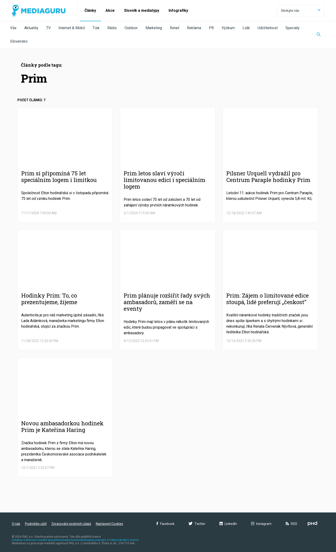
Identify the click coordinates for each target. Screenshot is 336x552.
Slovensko (19, 41)
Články (90, 10)
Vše (13, 28)
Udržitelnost (268, 28)
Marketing (154, 28)
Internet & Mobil (71, 28)
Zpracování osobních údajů (71, 523)
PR (211, 28)
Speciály (292, 28)
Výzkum (228, 28)
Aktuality (31, 28)
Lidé (246, 28)
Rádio (112, 28)
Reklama (194, 28)
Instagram (261, 524)
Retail (174, 28)
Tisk (96, 28)
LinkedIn (228, 524)
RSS (291, 524)
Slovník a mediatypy (141, 10)
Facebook (165, 524)
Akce (110, 10)
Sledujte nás (300, 10)
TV (48, 28)
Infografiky (178, 10)
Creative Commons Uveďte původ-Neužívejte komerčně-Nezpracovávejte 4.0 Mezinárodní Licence (75, 540)
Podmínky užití (36, 523)
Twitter (197, 524)
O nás (16, 523)
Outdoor (131, 28)
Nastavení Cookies (109, 523)
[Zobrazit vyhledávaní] (318, 34)
